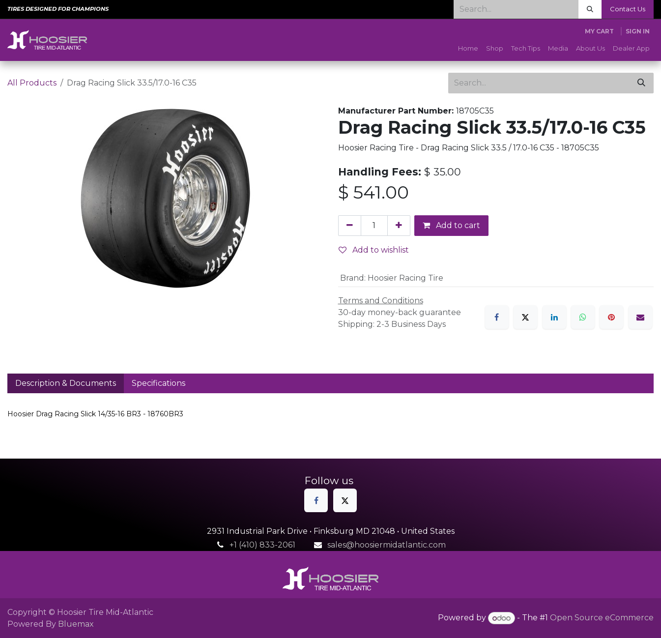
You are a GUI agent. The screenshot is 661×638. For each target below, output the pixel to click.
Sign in (638, 31)
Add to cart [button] (451, 225)
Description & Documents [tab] (65, 383)
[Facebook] (497, 317)
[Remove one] (349, 225)
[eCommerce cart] (599, 31)
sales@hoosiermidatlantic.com (386, 545)
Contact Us (627, 9)
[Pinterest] (611, 317)
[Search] (590, 9)
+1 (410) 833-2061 (262, 545)
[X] (525, 317)
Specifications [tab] (158, 383)
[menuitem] (468, 49)
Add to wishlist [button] (374, 250)
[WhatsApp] (583, 317)
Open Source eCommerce (602, 618)
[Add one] (398, 225)
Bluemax (76, 624)
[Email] (640, 317)
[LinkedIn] (554, 317)
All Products (32, 82)
